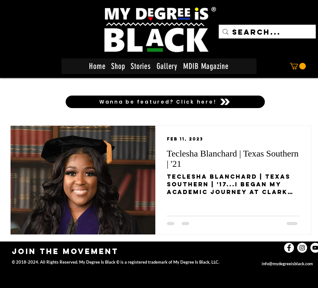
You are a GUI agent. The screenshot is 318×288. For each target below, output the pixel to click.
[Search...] (267, 32)
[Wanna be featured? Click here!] (165, 102)
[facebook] (289, 248)
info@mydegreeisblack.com (287, 263)
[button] (298, 66)
